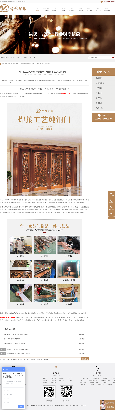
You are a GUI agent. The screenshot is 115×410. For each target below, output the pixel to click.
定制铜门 (33, 359)
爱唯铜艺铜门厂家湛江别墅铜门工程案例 (16, 334)
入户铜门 (53, 378)
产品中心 (99, 108)
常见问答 (99, 98)
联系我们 (45, 382)
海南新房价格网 (94, 382)
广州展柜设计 (85, 378)
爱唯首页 (45, 378)
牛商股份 (75, 405)
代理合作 (45, 380)
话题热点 (16, 64)
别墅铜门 (11, 57)
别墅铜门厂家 (66, 93)
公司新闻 (99, 88)
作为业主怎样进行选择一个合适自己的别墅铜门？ (35, 64)
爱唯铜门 (46, 359)
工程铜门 (18, 57)
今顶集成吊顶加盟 (105, 380)
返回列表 (85, 359)
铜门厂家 (32, 57)
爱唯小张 (29, 74)
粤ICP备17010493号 (58, 405)
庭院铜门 (61, 378)
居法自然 (110, 384)
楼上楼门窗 (96, 378)
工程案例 (99, 78)
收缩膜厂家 (101, 384)
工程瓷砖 (91, 384)
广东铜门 (25, 57)
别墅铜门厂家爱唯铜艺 (7, 317)
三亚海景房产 (105, 382)
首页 (9, 64)
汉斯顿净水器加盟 (92, 380)
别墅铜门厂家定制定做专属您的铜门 (18, 350)
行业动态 (99, 93)
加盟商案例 (100, 83)
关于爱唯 (69, 380)
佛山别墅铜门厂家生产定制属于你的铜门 (19, 353)
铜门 (8, 359)
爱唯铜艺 (50, 74)
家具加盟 (105, 378)
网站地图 (53, 382)
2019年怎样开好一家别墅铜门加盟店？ (15, 343)
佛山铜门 (20, 359)
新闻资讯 (61, 380)
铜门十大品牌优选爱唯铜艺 (12, 339)
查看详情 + (82, 350)
